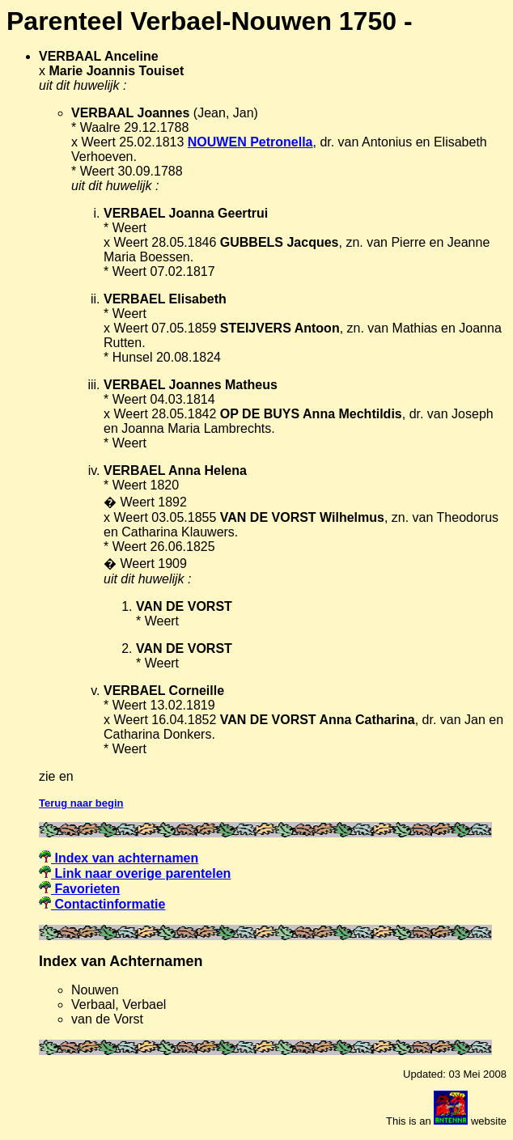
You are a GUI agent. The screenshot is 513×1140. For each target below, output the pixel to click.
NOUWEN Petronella (250, 142)
